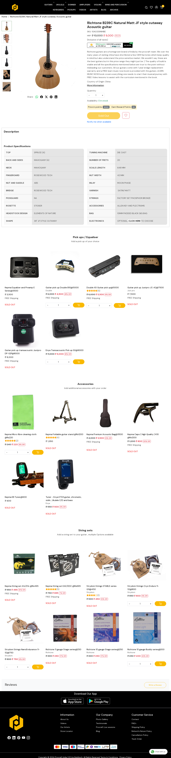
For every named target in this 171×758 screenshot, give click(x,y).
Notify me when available (99, 121)
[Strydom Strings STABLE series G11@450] (106, 564)
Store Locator (66, 727)
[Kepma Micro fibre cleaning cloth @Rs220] (24, 412)
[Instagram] (28, 734)
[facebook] (41, 97)
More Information (95, 85)
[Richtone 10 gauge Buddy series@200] (146, 627)
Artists (93, 10)
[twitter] (46, 97)
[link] (146, 7)
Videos (82, 10)
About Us (64, 715)
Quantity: (91, 90)
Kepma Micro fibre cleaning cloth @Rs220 (20, 436)
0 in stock (103, 100)
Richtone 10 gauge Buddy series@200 (145, 649)
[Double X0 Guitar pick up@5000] (106, 265)
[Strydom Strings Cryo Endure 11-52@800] (146, 564)
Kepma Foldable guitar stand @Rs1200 (64, 434)
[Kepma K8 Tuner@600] (24, 475)
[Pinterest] (19, 734)
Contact (135, 715)
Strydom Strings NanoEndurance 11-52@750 (22, 651)
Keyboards (59, 10)
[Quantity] (58, 305)
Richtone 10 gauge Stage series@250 (105, 649)
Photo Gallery (102, 715)
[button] (156, 7)
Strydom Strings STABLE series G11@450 (101, 588)
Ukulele (61, 4)
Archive (114, 10)
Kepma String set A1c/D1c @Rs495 (21, 586)
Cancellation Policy (140, 731)
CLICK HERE (135, 221)
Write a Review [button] (155, 685)
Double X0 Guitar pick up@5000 (103, 287)
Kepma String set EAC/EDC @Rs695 (63, 586)
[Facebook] (9, 734)
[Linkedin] (14, 734)
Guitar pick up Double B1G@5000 (62, 287)
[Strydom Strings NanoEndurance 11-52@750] (24, 627)
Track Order (137, 735)
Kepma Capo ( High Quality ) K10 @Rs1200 (143, 436)
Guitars (49, 4)
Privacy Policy (126, 753)
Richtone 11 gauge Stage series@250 (63, 649)
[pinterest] (51, 97)
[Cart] (78, 305)
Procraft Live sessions (105, 723)
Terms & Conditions (109, 753)
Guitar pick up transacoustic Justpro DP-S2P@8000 (23, 352)
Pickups (71, 10)
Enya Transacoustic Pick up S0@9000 (64, 350)
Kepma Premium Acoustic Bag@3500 (105, 434)
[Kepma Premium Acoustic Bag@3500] (106, 412)
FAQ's (134, 719)
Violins (98, 4)
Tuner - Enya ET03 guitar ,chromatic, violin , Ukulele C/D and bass (63, 499)
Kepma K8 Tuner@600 (16, 497)
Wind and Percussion (116, 4)
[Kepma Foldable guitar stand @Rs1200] (65, 412)
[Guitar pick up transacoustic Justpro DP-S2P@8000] (24, 328)
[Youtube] (23, 734)
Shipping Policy (138, 723)
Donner (72, 4)
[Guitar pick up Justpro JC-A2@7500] (146, 265)
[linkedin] (56, 97)
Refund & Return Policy (142, 727)
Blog (103, 10)
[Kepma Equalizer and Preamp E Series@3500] (24, 265)
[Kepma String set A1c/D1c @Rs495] (24, 564)
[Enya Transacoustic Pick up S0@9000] (65, 328)
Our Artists (65, 723)
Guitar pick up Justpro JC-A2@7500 (145, 287)
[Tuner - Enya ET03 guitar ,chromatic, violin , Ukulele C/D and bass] (65, 475)
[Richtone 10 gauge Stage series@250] (106, 627)
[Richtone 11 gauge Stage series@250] (65, 627)
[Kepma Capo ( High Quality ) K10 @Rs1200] (146, 412)
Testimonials (101, 719)
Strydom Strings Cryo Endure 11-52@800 (143, 588)
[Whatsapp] (36, 97)
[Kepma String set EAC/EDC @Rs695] (65, 564)
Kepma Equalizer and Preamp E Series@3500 (20, 289)
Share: (30, 96)
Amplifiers (84, 4)
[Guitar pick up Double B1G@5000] (65, 265)
